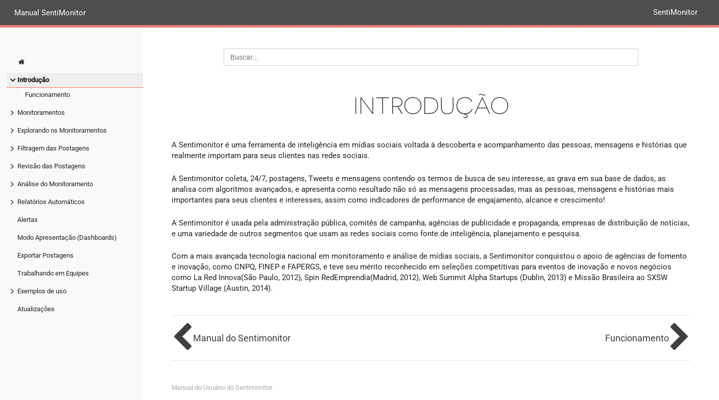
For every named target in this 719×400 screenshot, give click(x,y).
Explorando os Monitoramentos (62, 130)
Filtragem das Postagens (53, 148)
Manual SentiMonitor (50, 12)
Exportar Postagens (45, 255)
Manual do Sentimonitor (242, 338)
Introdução (33, 80)
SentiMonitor (675, 12)
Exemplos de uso (41, 291)
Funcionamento (47, 94)
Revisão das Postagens (51, 166)
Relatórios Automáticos (51, 202)
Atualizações (36, 309)
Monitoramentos (41, 112)
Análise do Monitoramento (55, 184)
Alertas (27, 219)
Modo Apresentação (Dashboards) (67, 237)
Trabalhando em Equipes (53, 273)
